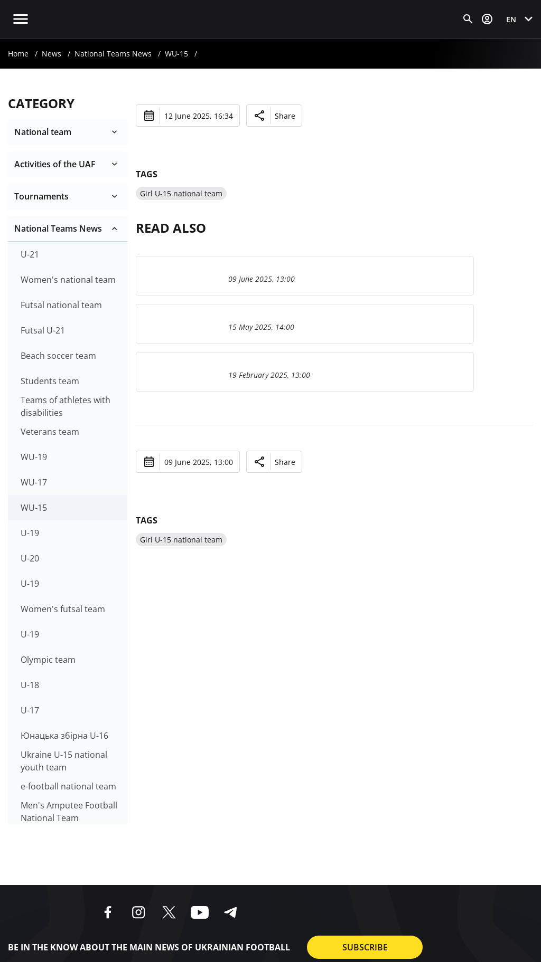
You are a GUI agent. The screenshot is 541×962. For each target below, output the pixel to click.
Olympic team (48, 659)
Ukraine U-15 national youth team (64, 761)
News (51, 54)
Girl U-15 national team (181, 193)
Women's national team (68, 279)
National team (42, 132)
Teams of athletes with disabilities (65, 406)
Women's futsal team (63, 609)
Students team (50, 381)
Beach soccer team (58, 355)
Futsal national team (61, 305)
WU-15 (176, 54)
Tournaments (41, 196)
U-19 (30, 533)
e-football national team (68, 786)
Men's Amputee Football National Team (69, 811)
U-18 (30, 685)
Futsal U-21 (43, 330)
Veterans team (50, 431)
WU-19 (34, 457)
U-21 (30, 254)
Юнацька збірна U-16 (64, 735)
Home (18, 54)
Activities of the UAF (55, 164)
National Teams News (113, 54)
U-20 (30, 558)
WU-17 (34, 482)
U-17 (30, 710)
